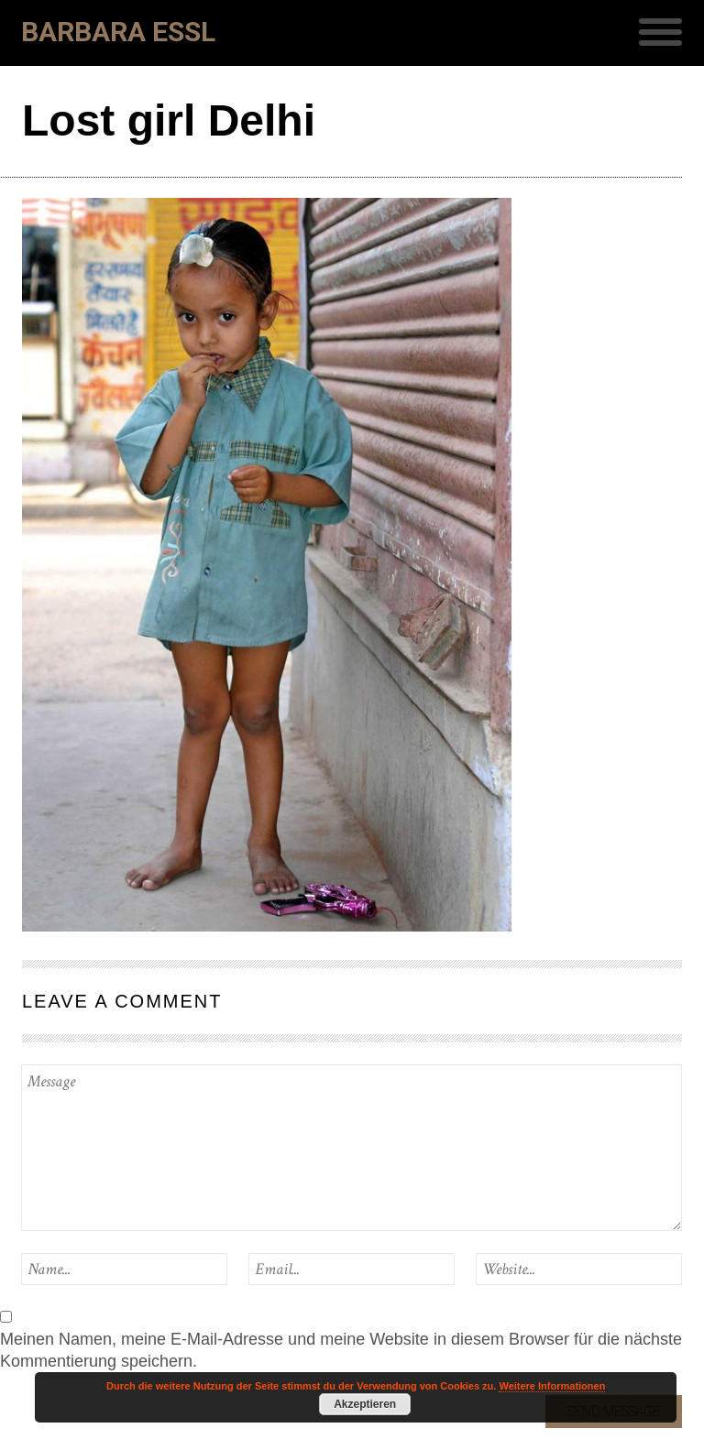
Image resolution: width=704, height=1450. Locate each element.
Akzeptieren (365, 1404)
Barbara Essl (118, 32)
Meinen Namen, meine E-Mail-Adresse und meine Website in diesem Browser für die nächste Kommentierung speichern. (341, 1350)
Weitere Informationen (552, 1385)
